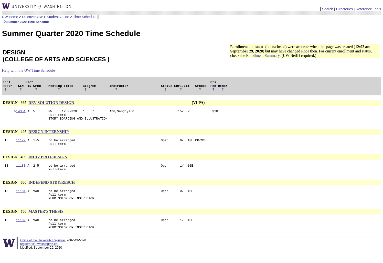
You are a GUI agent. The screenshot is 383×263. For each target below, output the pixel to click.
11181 (21, 199)
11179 (21, 145)
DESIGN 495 (15, 136)
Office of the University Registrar (42, 252)
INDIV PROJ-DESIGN (47, 163)
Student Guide (58, 17)
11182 (21, 230)
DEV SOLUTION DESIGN (51, 105)
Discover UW (32, 17)
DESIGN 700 (15, 221)
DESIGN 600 (15, 190)
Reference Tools (368, 9)
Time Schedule (84, 17)
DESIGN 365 (15, 105)
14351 (21, 114)
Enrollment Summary (262, 55)
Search (327, 9)
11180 (21, 172)
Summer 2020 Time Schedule (26, 22)
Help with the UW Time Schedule (28, 70)
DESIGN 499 (15, 163)
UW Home (10, 17)
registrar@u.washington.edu (39, 255)
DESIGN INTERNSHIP (48, 136)
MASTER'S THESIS (45, 221)
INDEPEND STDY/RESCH (51, 190)
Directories (344, 9)
